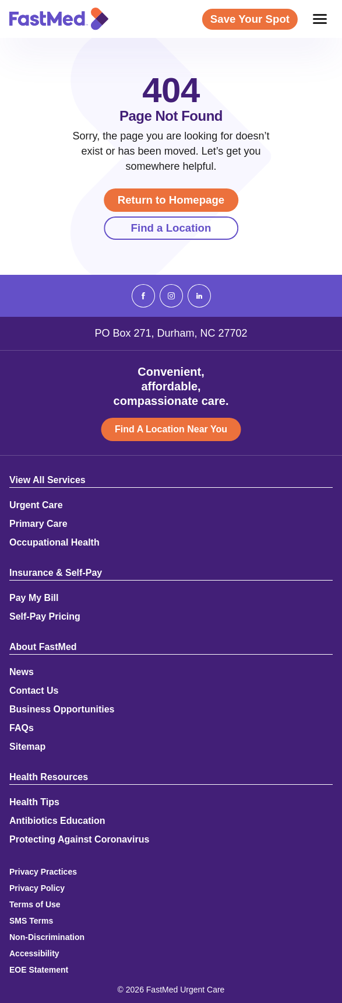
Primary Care (38, 524)
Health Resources (48, 777)
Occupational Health (54, 542)
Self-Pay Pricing (44, 616)
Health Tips (34, 802)
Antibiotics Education (57, 821)
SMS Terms (31, 921)
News (21, 672)
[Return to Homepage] (58, 19)
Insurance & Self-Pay (55, 573)
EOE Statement (38, 970)
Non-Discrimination (46, 937)
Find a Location (171, 228)
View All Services (47, 480)
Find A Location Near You (171, 429)
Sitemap (27, 747)
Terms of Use (35, 904)
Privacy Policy (37, 888)
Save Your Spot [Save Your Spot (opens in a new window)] (250, 19)
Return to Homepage (171, 200)
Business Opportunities (61, 709)
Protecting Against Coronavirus (79, 839)
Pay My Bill (33, 598)
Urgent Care (36, 505)
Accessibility (34, 953)
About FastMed (43, 647)
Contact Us (33, 691)
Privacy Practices (43, 872)
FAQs (21, 728)
